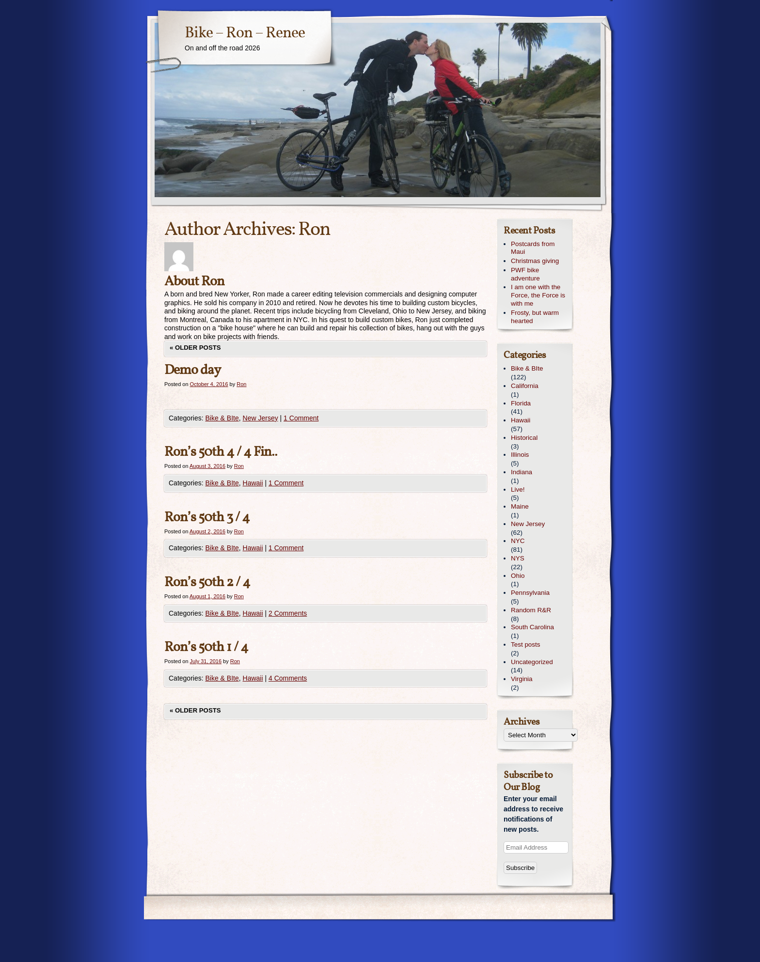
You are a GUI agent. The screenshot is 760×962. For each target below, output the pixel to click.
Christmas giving (535, 260)
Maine (520, 506)
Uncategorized (532, 662)
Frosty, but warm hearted (535, 317)
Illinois (520, 454)
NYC (517, 540)
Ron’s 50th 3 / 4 (207, 517)
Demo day (192, 370)
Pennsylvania (530, 592)
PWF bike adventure (525, 274)
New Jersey (260, 418)
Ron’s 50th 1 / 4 (206, 647)
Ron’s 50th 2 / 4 (207, 582)
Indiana (521, 472)
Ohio (517, 575)
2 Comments (288, 613)
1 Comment (301, 418)
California (524, 385)
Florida (521, 403)
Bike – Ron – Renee (245, 33)
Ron (314, 230)
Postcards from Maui (532, 248)
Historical (524, 437)
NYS (517, 558)
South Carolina (532, 627)
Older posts (195, 347)
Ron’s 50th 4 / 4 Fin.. (220, 452)
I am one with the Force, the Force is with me (538, 295)
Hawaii (253, 483)
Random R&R (531, 610)
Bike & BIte (221, 418)
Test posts (525, 644)
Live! (517, 489)
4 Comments (288, 678)
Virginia (522, 679)
